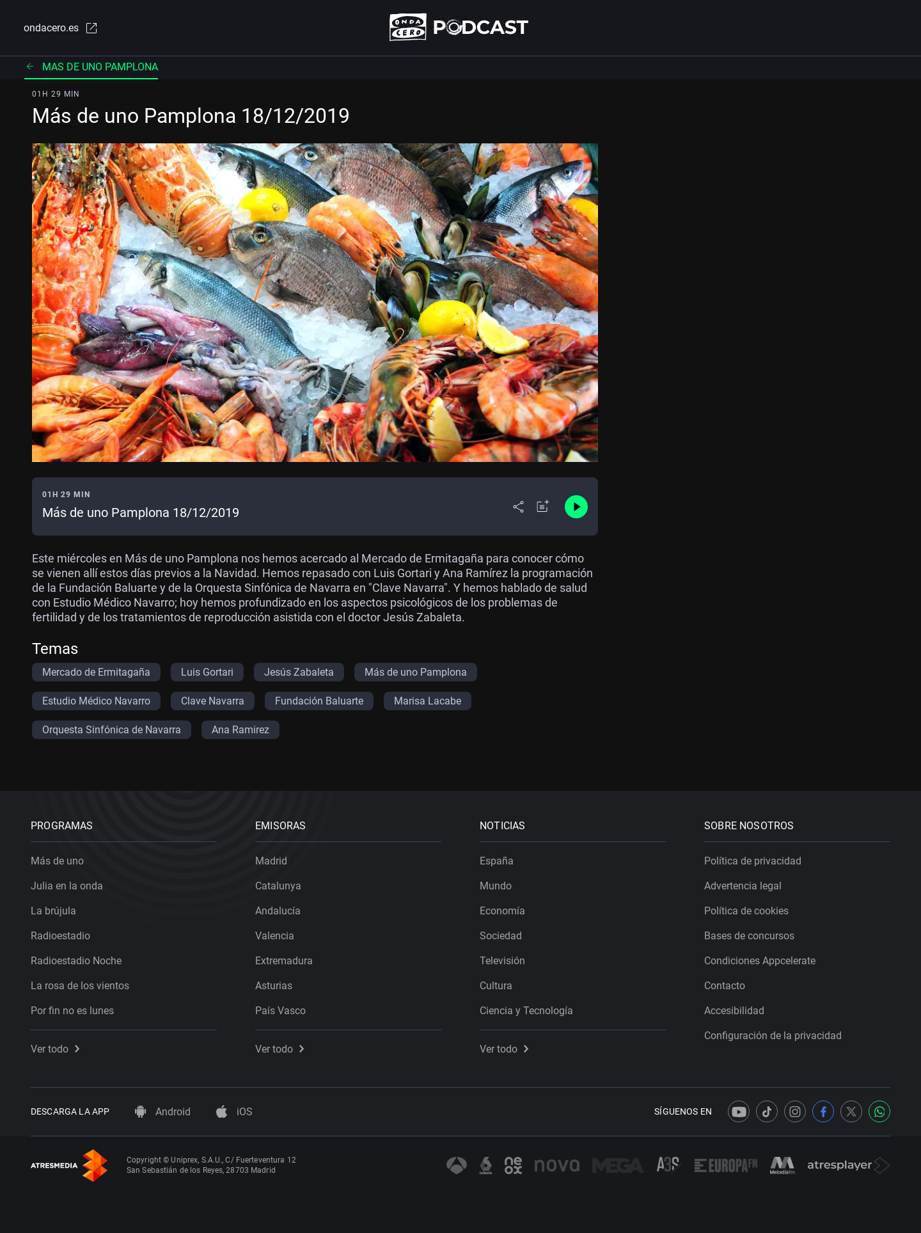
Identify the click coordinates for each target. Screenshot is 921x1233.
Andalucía (278, 911)
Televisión (502, 961)
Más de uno (57, 861)
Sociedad (501, 936)
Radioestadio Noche (76, 961)
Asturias (273, 986)
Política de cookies (746, 911)
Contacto (724, 986)
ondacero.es (61, 28)
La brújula (53, 911)
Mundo (496, 886)
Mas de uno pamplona (91, 67)
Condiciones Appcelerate (759, 961)
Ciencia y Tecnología (526, 1011)
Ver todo (55, 1049)
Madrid (271, 861)
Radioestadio (60, 936)
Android (163, 1112)
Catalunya (278, 886)
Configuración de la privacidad (773, 1036)
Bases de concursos (749, 936)
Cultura (496, 986)
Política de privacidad (752, 861)
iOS (234, 1112)
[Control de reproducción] (576, 506)
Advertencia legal (743, 886)
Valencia (274, 936)
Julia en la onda (67, 886)
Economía (502, 911)
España (497, 861)
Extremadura (284, 961)
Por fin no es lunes (72, 1011)
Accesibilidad (734, 1011)
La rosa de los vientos (80, 986)
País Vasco (280, 1011)
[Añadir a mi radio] (543, 507)
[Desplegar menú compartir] (518, 507)
